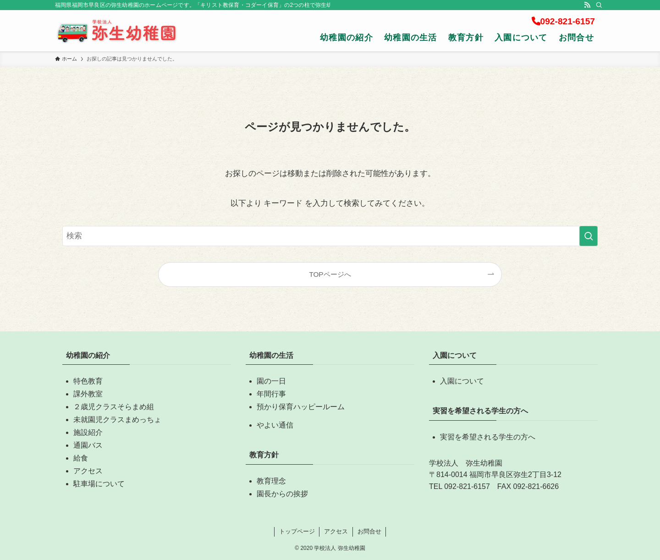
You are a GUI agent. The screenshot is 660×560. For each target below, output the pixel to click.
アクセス (88, 471)
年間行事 (271, 394)
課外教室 (88, 394)
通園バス (88, 445)
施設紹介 (88, 432)
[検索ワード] (330, 236)
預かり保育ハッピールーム (301, 407)
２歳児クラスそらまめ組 (113, 407)
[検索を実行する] (588, 236)
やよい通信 (275, 425)
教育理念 (271, 481)
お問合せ (369, 531)
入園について (462, 381)
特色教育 (88, 381)
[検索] (599, 5)
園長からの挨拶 (282, 494)
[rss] (587, 5)
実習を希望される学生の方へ (487, 437)
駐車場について (99, 484)
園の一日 (271, 381)
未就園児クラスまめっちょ (117, 419)
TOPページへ (330, 274)
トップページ (297, 531)
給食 (80, 458)
